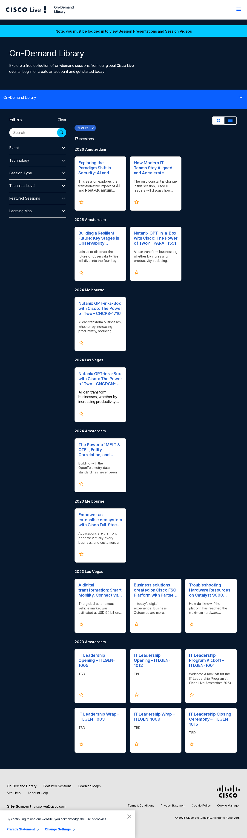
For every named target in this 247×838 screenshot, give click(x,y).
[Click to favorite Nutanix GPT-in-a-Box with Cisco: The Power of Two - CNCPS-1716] (81, 342)
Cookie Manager (228, 805)
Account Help (38, 793)
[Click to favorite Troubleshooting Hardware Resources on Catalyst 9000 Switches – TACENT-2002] (192, 624)
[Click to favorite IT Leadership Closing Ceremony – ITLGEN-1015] (192, 744)
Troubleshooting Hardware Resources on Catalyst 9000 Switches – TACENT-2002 (209, 590)
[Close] (129, 816)
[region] (67, 824)
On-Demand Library (22, 786)
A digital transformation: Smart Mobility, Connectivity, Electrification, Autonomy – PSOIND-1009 (100, 590)
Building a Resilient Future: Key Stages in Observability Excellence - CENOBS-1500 (100, 238)
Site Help (14, 793)
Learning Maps (89, 786)
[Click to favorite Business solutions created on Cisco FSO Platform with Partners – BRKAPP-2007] (136, 624)
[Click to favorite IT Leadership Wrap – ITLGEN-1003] (81, 744)
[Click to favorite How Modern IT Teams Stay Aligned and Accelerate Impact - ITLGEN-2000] (136, 202)
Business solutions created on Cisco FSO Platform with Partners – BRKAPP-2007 (156, 590)
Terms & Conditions (141, 805)
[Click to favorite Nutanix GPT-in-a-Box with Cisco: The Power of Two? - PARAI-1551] (136, 272)
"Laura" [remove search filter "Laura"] (85, 128)
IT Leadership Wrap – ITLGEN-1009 (154, 717)
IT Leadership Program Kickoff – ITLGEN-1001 (206, 660)
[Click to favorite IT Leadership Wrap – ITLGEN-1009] (136, 744)
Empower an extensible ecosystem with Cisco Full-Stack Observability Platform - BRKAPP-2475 (100, 519)
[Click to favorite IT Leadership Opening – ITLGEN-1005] (81, 694)
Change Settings (58, 829)
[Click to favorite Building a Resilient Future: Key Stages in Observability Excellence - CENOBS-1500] (81, 272)
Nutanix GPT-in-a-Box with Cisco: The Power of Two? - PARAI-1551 (156, 238)
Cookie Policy (201, 805)
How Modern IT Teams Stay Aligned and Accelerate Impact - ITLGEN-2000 (153, 168)
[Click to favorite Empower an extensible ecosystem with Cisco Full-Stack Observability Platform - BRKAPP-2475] (81, 554)
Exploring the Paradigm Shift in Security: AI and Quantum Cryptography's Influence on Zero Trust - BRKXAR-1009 (99, 168)
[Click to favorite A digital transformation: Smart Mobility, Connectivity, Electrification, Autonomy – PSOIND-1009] (81, 624)
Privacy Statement (173, 805)
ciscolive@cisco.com (50, 806)
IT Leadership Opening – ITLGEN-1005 (96, 660)
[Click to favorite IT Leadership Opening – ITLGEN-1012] (136, 694)
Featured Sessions (57, 786)
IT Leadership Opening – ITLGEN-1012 (152, 660)
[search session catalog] (35, 132)
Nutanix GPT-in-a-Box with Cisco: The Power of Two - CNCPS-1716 (100, 308)
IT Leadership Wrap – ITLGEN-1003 (98, 717)
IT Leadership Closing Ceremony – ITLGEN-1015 (210, 719)
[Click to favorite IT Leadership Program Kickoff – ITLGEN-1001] (192, 694)
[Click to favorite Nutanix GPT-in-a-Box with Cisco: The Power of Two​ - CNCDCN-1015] (81, 413)
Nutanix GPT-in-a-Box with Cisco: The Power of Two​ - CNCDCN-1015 (100, 378)
